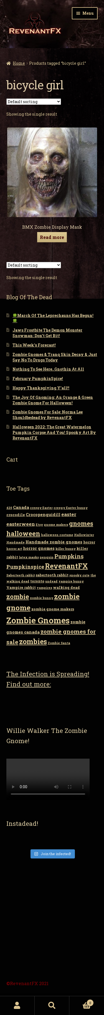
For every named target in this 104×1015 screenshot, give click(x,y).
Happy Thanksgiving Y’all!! (40, 388)
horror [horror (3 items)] (89, 542)
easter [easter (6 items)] (68, 514)
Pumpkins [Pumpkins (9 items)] (68, 556)
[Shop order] (33, 101)
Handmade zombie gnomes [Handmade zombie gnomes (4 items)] (54, 542)
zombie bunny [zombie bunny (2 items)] (41, 598)
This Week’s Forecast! (34, 345)
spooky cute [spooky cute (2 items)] (79, 575)
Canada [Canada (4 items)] (21, 507)
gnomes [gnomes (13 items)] (81, 523)
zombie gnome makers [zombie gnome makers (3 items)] (52, 609)
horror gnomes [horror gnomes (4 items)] (39, 548)
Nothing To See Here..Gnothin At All (48, 369)
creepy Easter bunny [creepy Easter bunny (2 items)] (71, 508)
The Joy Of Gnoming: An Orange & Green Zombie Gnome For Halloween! (52, 400)
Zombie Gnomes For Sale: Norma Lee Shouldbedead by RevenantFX (47, 414)
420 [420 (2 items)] (9, 508)
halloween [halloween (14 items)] (23, 533)
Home (19, 63)
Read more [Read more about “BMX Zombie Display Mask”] (52, 237)
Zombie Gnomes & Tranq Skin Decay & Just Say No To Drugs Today (54, 357)
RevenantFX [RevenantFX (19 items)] (66, 566)
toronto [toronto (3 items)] (37, 581)
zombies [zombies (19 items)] (33, 641)
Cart (81, 1001)
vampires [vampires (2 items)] (44, 588)
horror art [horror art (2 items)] (14, 549)
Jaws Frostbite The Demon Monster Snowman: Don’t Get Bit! (47, 332)
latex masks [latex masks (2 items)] (29, 557)
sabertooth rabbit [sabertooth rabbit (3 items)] (52, 575)
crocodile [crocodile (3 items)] (15, 514)
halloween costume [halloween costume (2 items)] (57, 535)
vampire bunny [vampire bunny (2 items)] (71, 581)
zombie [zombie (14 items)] (17, 596)
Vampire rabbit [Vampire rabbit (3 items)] (21, 587)
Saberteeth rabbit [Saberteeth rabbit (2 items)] (20, 575)
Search (52, 1005)
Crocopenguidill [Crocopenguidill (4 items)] (43, 514)
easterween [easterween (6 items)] (20, 524)
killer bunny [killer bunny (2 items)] (65, 549)
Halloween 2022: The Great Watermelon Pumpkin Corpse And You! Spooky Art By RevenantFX (54, 432)
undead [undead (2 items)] (51, 581)
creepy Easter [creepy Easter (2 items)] (41, 508)
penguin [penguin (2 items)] (47, 557)
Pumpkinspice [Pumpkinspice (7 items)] (25, 566)
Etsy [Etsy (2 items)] (39, 525)
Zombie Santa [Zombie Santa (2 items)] (59, 643)
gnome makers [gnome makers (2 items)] (56, 525)
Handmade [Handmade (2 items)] (15, 542)
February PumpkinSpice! (37, 378)
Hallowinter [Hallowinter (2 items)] (84, 535)
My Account (17, 1005)
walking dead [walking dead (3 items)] (66, 587)
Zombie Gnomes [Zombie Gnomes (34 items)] (38, 620)
